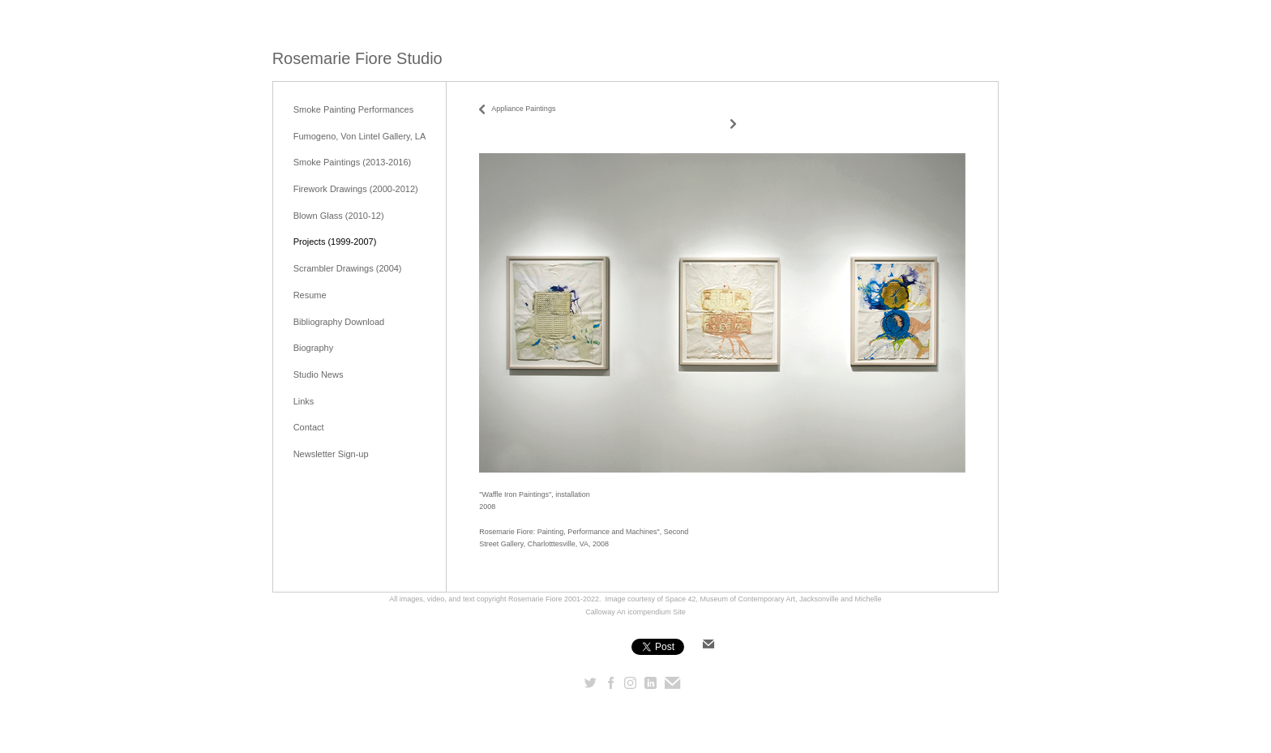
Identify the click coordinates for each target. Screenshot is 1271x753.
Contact (308, 427)
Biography (313, 348)
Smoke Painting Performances (353, 109)
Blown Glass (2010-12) (338, 215)
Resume (310, 295)
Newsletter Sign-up (331, 454)
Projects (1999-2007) (335, 241)
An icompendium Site (651, 612)
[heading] (357, 59)
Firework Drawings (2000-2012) (355, 189)
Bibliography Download (339, 322)
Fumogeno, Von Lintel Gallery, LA (359, 136)
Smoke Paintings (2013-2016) (352, 162)
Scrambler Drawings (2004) (347, 268)
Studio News (318, 374)
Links (304, 401)
